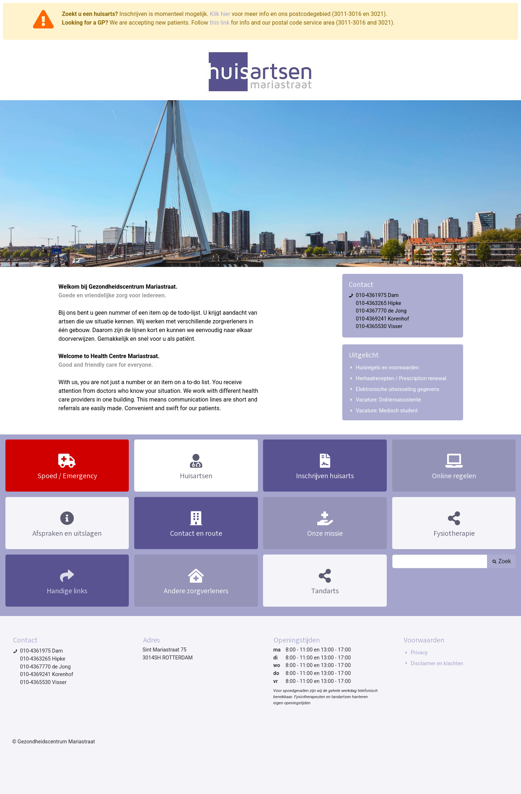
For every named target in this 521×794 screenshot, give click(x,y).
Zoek (501, 561)
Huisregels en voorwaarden (387, 368)
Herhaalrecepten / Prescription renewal (401, 378)
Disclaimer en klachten (437, 664)
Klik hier (220, 13)
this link (219, 22)
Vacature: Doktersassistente (388, 400)
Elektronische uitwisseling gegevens (398, 389)
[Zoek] (440, 561)
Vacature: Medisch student (387, 411)
